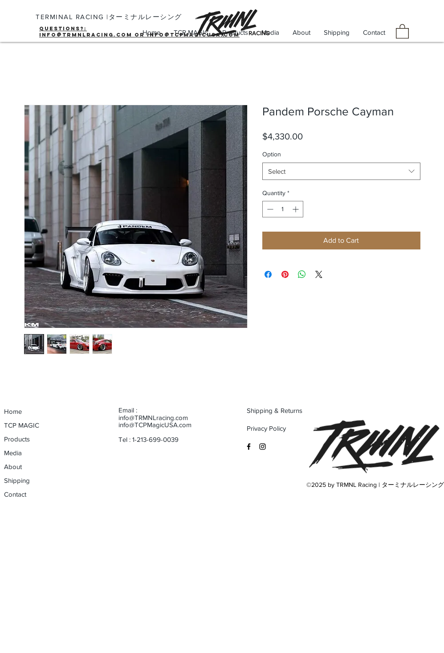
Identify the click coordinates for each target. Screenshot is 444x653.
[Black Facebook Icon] (248, 446)
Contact (15, 494)
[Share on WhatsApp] (302, 274)
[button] (402, 31)
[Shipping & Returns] (275, 410)
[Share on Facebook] (268, 274)
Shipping (17, 480)
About (13, 466)
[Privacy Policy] (275, 428)
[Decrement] (269, 209)
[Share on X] (319, 274)
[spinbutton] (283, 209)
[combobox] (341, 171)
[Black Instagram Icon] (262, 446)
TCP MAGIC (21, 425)
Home (13, 411)
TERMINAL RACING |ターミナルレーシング (109, 16)
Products (17, 439)
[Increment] (296, 209)
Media (13, 453)
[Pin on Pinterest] (285, 274)
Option (271, 154)
